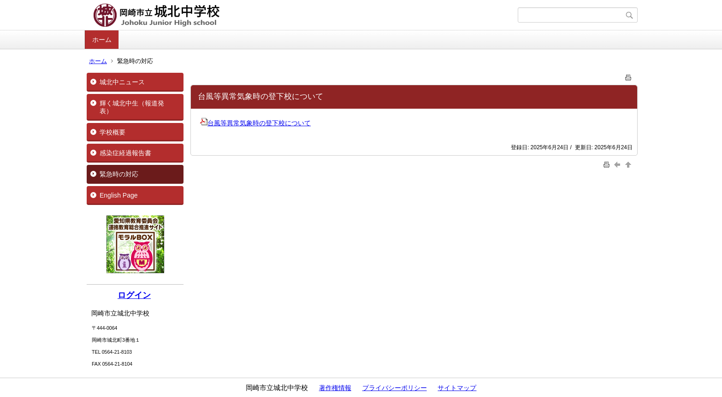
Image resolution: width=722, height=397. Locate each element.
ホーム (102, 39)
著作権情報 (335, 387)
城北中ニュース (122, 82)
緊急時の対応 (119, 174)
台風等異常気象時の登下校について (255, 123)
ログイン (134, 295)
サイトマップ (457, 387)
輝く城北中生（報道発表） (132, 107)
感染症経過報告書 (125, 153)
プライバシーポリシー (394, 387)
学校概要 (112, 132)
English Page (119, 195)
